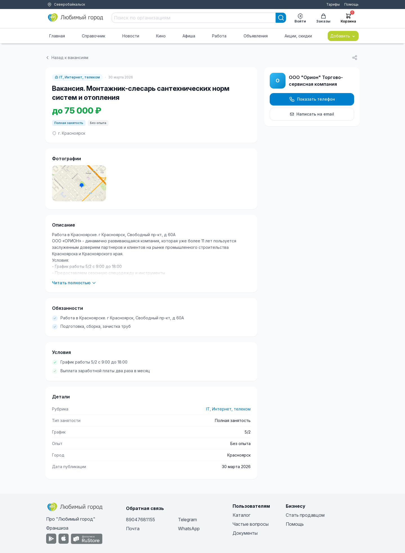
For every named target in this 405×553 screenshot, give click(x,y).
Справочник (93, 35)
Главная (57, 35)
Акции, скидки (298, 35)
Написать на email (312, 114)
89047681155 (140, 519)
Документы (245, 533)
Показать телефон (312, 99)
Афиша (189, 35)
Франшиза (57, 528)
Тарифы (333, 4)
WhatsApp (189, 528)
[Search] (281, 18)
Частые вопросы (251, 524)
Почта (133, 528)
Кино (161, 35)
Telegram (187, 519)
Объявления (256, 35)
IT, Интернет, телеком (77, 77)
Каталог (241, 515)
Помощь (351, 4)
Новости (130, 35)
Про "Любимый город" (70, 519)
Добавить (343, 36)
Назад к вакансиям (66, 57)
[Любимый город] (76, 17)
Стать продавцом (305, 515)
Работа (219, 35)
